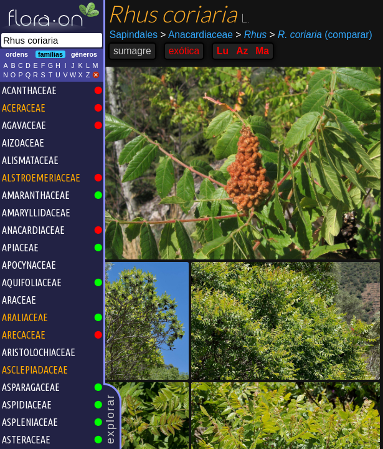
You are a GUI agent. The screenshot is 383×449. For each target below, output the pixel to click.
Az (242, 51)
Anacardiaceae (196, 34)
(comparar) (320, 35)
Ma (262, 51)
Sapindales (134, 34)
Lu (223, 51)
